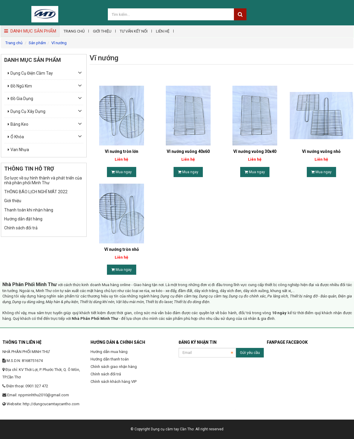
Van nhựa (18, 149)
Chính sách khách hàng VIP (114, 381)
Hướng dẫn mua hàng (109, 351)
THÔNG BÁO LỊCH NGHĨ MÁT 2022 (36, 191)
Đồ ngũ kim (20, 86)
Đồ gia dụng (20, 98)
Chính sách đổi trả (21, 227)
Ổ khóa (16, 136)
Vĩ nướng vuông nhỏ (321, 151)
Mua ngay (121, 172)
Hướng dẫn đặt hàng (23, 219)
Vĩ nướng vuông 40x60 (188, 151)
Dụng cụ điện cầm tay (30, 73)
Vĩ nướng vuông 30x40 (254, 151)
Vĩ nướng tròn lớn (121, 151)
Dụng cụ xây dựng (26, 111)
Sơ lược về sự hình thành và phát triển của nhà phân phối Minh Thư (43, 180)
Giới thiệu (102, 31)
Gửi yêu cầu (250, 352)
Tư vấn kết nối (134, 31)
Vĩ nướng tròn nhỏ (121, 249)
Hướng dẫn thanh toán (110, 359)
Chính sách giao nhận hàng (114, 366)
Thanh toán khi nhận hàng (28, 210)
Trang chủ (74, 31)
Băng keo (18, 124)
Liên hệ (162, 31)
